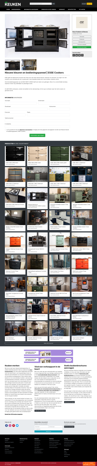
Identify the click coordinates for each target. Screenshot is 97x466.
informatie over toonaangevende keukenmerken (47, 389)
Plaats (28, 112)
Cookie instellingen (8, 452)
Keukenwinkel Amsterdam (54, 440)
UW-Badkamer (37, 440)
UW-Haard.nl (37, 442)
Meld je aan (48, 431)
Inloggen (6, 440)
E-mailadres (8, 124)
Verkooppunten (81, 41)
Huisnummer (52, 106)
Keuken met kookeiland (53, 442)
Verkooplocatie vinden (48, 9)
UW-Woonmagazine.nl (38, 449)
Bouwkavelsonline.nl (38, 452)
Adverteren (22, 440)
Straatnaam (8, 106)
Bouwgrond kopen (67, 445)
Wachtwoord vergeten (9, 442)
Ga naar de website (82, 44)
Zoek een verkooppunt (40, 410)
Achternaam (41, 100)
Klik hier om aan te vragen (89, 464)
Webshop (62, 9)
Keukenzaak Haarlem (53, 447)
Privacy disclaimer (8, 451)
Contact (21, 442)
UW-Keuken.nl (37, 443)
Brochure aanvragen (69, 426)
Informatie (82, 36)
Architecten (72, 9)
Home (8, 9)
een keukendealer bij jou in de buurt (47, 374)
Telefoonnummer (9, 118)
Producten (82, 39)
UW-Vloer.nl (36, 447)
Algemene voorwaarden (9, 447)
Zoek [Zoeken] (53, 3)
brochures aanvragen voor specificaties (48, 390)
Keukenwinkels (67, 454)
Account (84, 3)
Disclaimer (7, 449)
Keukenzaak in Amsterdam (69, 442)
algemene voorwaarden (26, 129)
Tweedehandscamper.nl (69, 440)
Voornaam (7, 100)
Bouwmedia (18, 462)
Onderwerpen (15, 9)
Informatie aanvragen (31, 9)
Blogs (65, 451)
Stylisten (82, 9)
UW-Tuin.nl (36, 445)
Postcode (7, 112)
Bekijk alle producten (48, 343)
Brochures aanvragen (82, 47)
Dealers (65, 452)
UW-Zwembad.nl (37, 451)
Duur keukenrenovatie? (68, 443)
